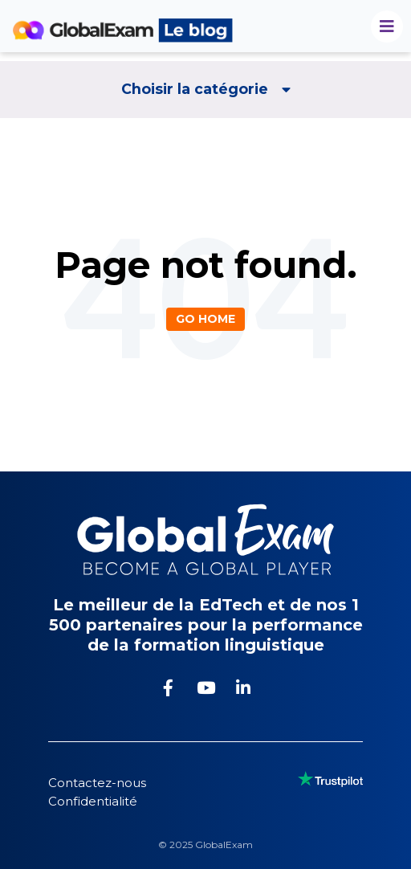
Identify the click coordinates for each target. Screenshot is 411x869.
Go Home (205, 319)
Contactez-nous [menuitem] (97, 782)
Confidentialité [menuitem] (92, 801)
